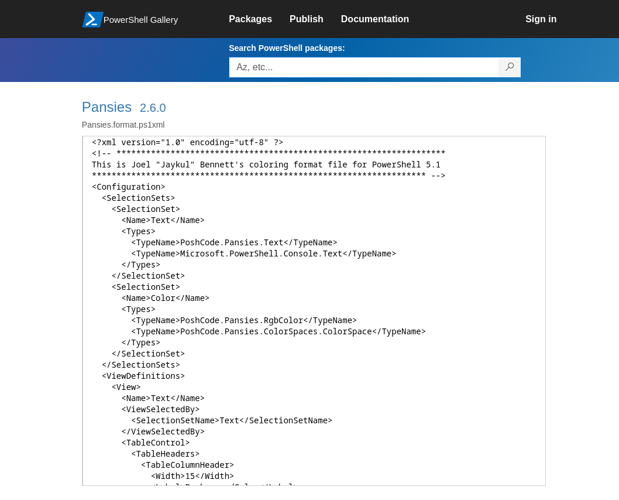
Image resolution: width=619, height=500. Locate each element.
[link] (259, 19)
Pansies (107, 107)
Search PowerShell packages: (287, 48)
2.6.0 (153, 107)
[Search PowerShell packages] (509, 67)
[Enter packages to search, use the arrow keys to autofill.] (364, 67)
